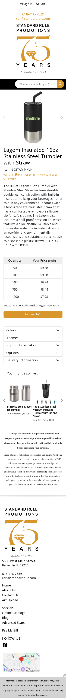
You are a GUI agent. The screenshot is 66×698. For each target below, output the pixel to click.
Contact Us (10, 595)
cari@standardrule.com (33, 18)
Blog (5, 617)
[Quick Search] (36, 84)
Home (6, 585)
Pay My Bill (10, 630)
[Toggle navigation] (5, 84)
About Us (9, 590)
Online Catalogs (13, 613)
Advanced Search (14, 622)
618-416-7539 (33, 14)
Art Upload (10, 600)
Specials (8, 608)
